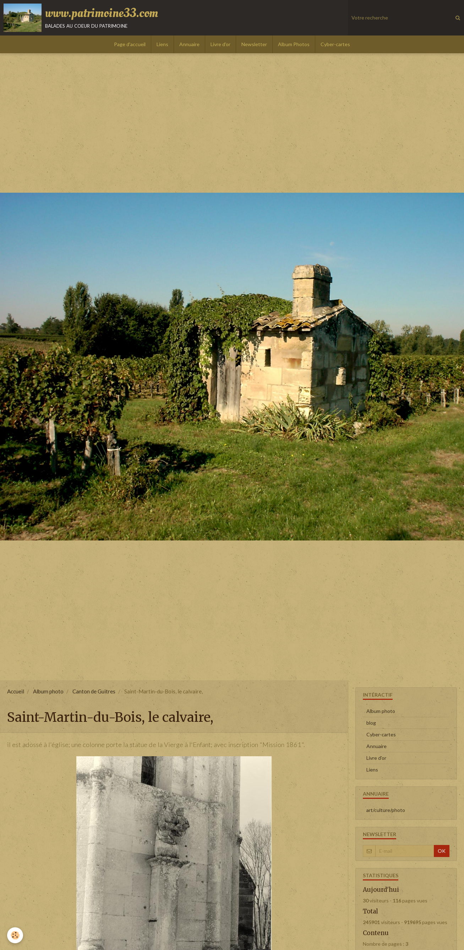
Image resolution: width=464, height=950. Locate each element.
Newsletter (254, 44)
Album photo (48, 691)
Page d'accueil (130, 44)
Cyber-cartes (335, 44)
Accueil (15, 691)
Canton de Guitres (93, 691)
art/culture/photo (385, 810)
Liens (162, 44)
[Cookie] (15, 935)
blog (371, 723)
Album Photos (294, 44)
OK (442, 851)
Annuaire (189, 44)
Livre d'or (220, 44)
